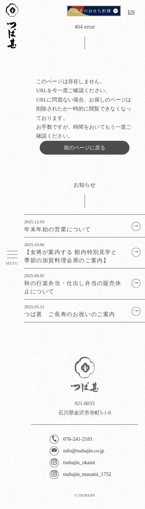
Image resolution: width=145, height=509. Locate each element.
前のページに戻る (84, 147)
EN (131, 12)
